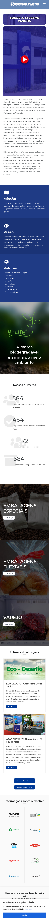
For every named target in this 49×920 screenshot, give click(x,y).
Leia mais (12, 706)
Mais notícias (24, 781)
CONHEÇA (9, 518)
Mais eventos (24, 787)
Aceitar (24, 915)
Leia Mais (28, 909)
